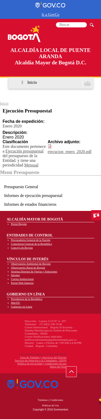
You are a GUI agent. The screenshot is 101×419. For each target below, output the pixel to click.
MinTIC (15, 302)
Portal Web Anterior (22, 282)
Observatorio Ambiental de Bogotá (31, 263)
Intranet (15, 275)
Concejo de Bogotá (22, 247)
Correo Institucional (22, 278)
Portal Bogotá (19, 223)
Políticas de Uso (50, 405)
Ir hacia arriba (74, 373)
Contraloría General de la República (31, 243)
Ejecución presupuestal (24, 151)
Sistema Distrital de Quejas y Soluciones (34, 271)
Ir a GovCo (50, 14)
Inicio (32, 82)
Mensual (31, 165)
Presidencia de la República (27, 298)
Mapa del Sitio (34, 366)
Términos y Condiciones (50, 400)
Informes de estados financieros (30, 204)
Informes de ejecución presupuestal (33, 195)
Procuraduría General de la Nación (30, 239)
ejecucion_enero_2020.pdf (69, 151)
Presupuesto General (21, 187)
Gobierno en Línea (21, 306)
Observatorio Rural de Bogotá (28, 267)
